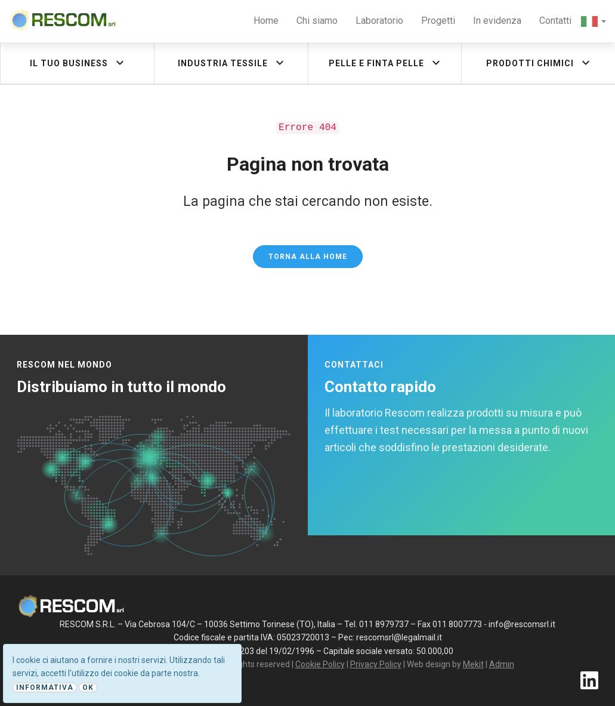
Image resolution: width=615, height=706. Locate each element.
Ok (88, 687)
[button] (593, 21)
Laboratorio (379, 20)
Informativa (44, 687)
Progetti (438, 20)
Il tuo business (78, 63)
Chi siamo (317, 20)
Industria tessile (232, 63)
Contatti (555, 20)
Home (266, 20)
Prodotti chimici (539, 63)
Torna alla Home (307, 256)
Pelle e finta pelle (386, 63)
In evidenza (497, 20)
